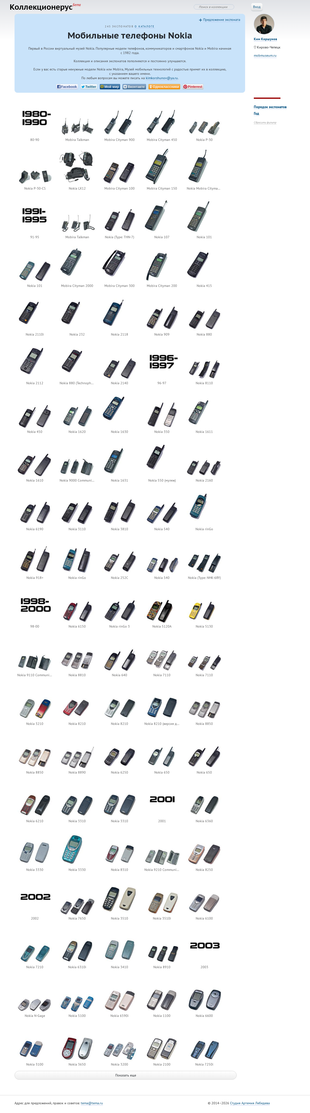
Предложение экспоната (221, 22)
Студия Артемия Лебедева (250, 1105)
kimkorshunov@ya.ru (162, 80)
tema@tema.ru (92, 1105)
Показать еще (125, 1077)
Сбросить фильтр (265, 125)
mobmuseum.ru (265, 58)
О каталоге (145, 29)
